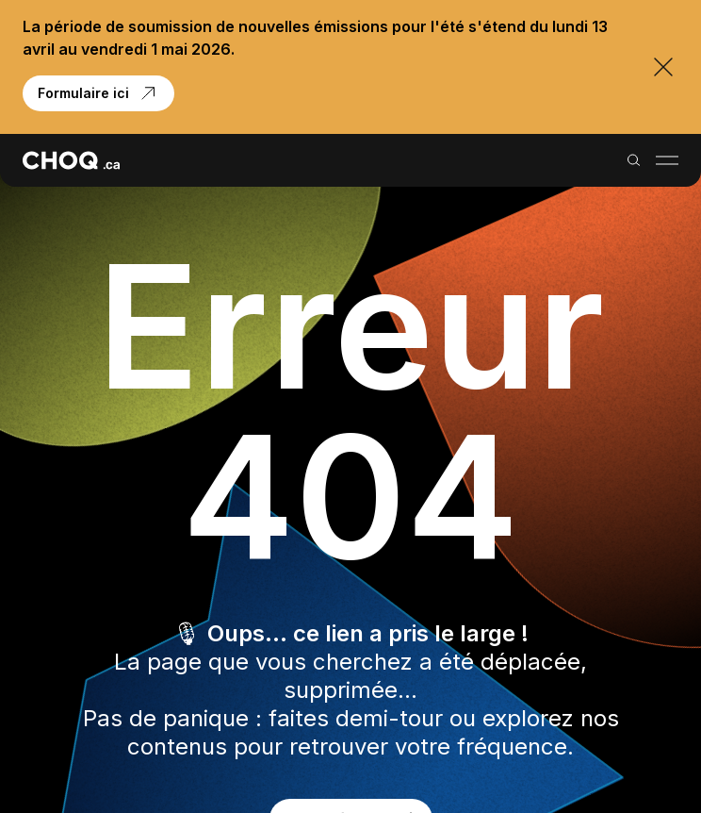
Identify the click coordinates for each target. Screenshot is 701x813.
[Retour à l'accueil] (71, 160)
